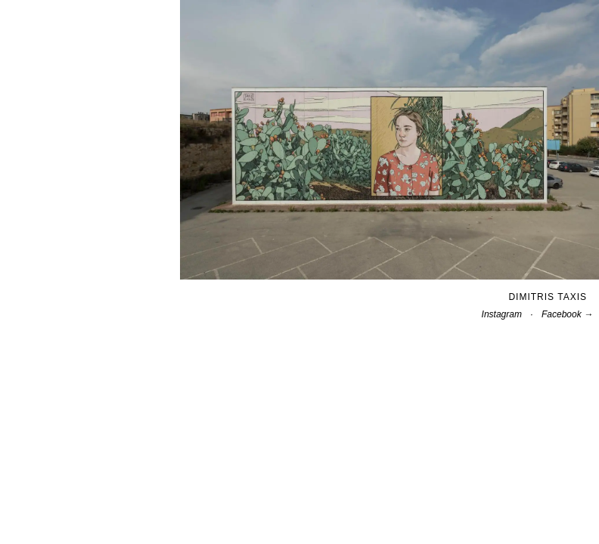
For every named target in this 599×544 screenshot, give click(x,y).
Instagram (502, 314)
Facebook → (567, 314)
